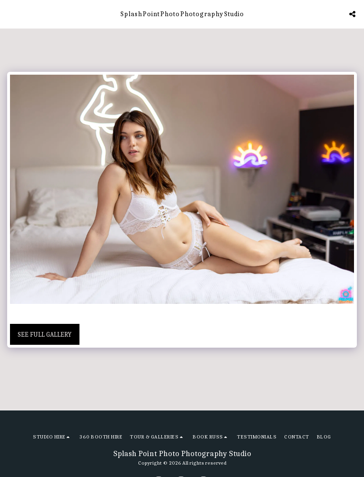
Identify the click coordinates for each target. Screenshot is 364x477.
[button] (10, 13)
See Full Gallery (44, 335)
